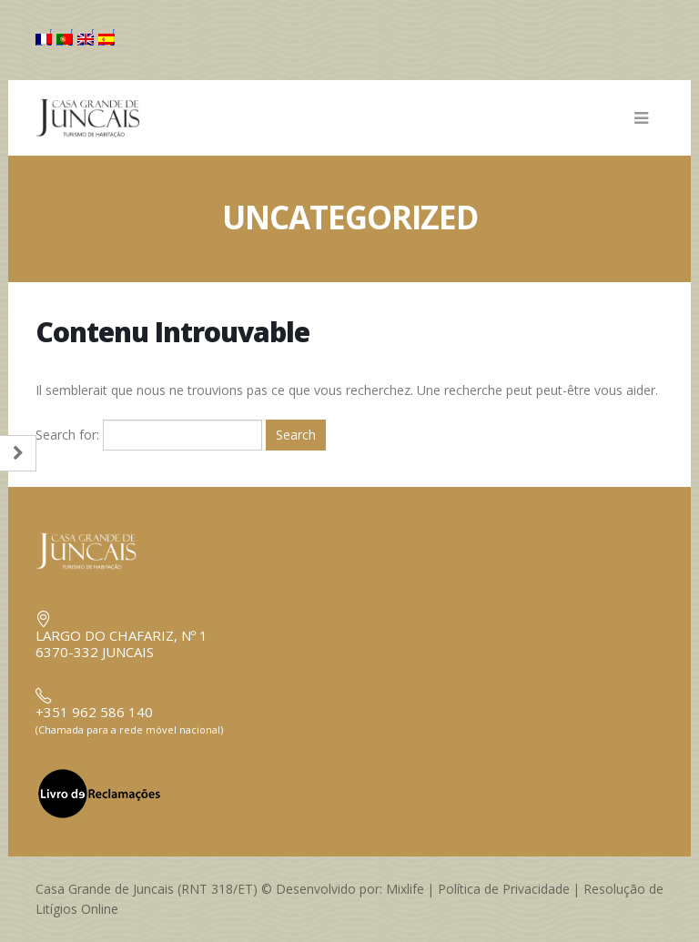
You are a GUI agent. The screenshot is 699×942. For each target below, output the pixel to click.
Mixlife (405, 888)
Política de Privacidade (504, 888)
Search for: (67, 434)
